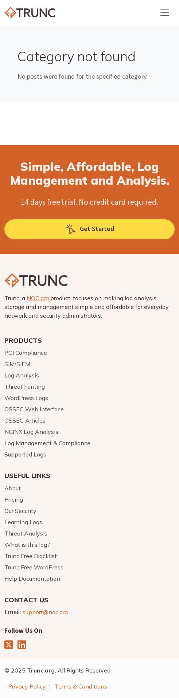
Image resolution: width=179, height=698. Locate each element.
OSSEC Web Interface (34, 409)
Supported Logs (25, 454)
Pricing (13, 499)
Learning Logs (23, 522)
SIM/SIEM (17, 364)
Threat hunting (24, 386)
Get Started (89, 229)
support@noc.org (45, 612)
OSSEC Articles (25, 420)
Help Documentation (32, 578)
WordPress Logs (26, 397)
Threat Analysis (25, 533)
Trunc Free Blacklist (30, 556)
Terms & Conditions (81, 686)
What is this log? (27, 544)
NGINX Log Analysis (31, 431)
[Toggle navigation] (165, 13)
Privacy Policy (27, 686)
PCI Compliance (25, 352)
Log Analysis (21, 375)
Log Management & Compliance (47, 443)
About (12, 488)
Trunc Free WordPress (33, 567)
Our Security (20, 510)
